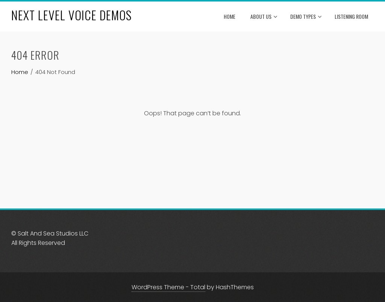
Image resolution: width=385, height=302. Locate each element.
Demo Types (305, 17)
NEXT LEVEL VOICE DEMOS (71, 15)
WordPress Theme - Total (168, 287)
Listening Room (351, 16)
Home (229, 16)
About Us (263, 17)
